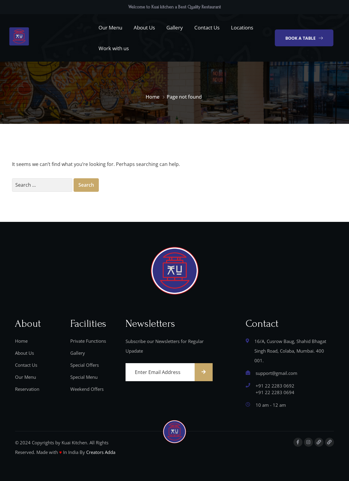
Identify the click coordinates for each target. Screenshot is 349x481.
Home (152, 96)
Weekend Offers (87, 389)
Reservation (27, 389)
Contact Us (207, 27)
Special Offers (84, 365)
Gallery (174, 27)
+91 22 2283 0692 (275, 386)
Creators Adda (100, 452)
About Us (144, 27)
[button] (304, 37)
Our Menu (110, 27)
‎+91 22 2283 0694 (275, 392)
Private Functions (88, 341)
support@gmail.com (276, 373)
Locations (242, 27)
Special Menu (84, 377)
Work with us (114, 48)
